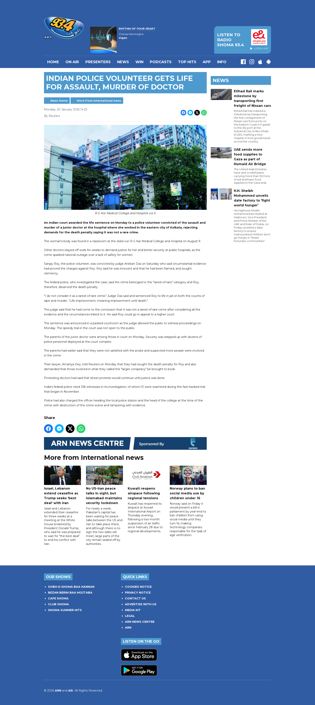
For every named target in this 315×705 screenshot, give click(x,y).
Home (53, 62)
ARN (128, 627)
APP (207, 62)
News (123, 62)
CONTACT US (135, 598)
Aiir (70, 690)
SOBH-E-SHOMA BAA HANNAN (71, 587)
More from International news (99, 100)
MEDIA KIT (133, 610)
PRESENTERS (98, 62)
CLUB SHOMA (58, 604)
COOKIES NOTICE (138, 587)
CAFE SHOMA (58, 598)
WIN (139, 62)
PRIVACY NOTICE (138, 592)
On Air (72, 62)
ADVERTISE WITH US (140, 604)
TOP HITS (187, 62)
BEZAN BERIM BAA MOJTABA (70, 592)
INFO (221, 62)
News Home (59, 100)
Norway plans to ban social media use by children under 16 (188, 483)
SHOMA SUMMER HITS (65, 610)
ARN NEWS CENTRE (139, 622)
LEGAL (130, 616)
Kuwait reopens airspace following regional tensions (146, 483)
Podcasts (161, 62)
